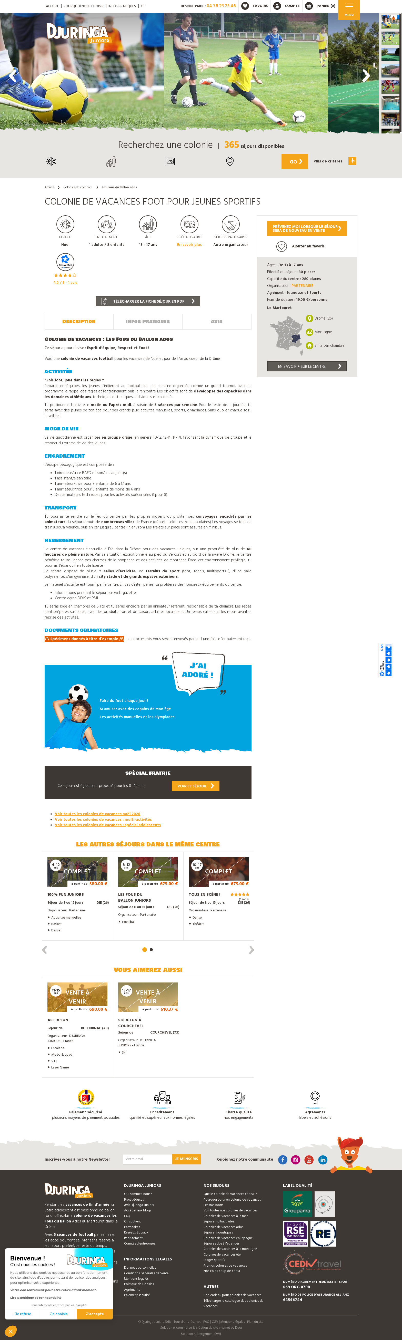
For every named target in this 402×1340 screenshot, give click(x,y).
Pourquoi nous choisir (84, 6)
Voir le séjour (195, 786)
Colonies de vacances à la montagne (230, 1248)
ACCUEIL (52, 6)
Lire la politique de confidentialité (36, 1297)
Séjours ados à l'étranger (221, 1243)
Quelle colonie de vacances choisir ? (230, 1194)
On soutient (132, 1221)
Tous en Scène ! (204, 894)
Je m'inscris (186, 1159)
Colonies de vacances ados (223, 1227)
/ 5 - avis (65, 283)
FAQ (127, 1216)
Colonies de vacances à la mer (226, 1216)
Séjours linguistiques (218, 1232)
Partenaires (132, 1227)
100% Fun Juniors (65, 894)
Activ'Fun (57, 1020)
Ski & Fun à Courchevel (131, 1023)
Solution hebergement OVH (201, 1333)
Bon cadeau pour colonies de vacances (232, 1295)
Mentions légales (136, 1278)
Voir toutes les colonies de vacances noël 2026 (97, 814)
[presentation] (13, 75)
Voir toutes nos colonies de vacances (230, 1210)
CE (143, 6)
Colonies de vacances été (222, 1254)
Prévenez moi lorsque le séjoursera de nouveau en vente (307, 229)
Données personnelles (140, 1267)
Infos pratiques (122, 6)
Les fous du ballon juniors (134, 897)
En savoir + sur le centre (309, 367)
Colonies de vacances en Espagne (228, 1237)
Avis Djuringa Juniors (139, 1205)
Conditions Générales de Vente (146, 1273)
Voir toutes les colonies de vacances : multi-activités (103, 819)
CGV (215, 1321)
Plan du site (255, 1321)
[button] (390, 22)
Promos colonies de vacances (225, 1265)
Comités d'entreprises (139, 1243)
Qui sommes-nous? (138, 1194)
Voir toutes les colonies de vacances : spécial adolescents (108, 825)
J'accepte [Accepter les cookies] (95, 1314)
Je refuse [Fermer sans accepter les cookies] (23, 1314)
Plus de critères (334, 161)
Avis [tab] (217, 321)
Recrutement (133, 1237)
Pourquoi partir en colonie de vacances (232, 1199)
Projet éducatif (135, 1199)
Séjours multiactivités (219, 1221)
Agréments (132, 1289)
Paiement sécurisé (137, 1295)
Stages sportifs (214, 1259)
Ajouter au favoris (300, 246)
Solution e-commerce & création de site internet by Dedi (201, 1327)
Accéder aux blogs (137, 1210)
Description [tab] (79, 321)
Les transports (213, 1205)
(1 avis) (244, 899)
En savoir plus (189, 245)
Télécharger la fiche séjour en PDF (148, 301)
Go (295, 162)
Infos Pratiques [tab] (148, 321)
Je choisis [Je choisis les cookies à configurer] (59, 1314)
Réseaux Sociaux (136, 1232)
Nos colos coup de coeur (222, 1271)
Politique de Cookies (139, 1284)
